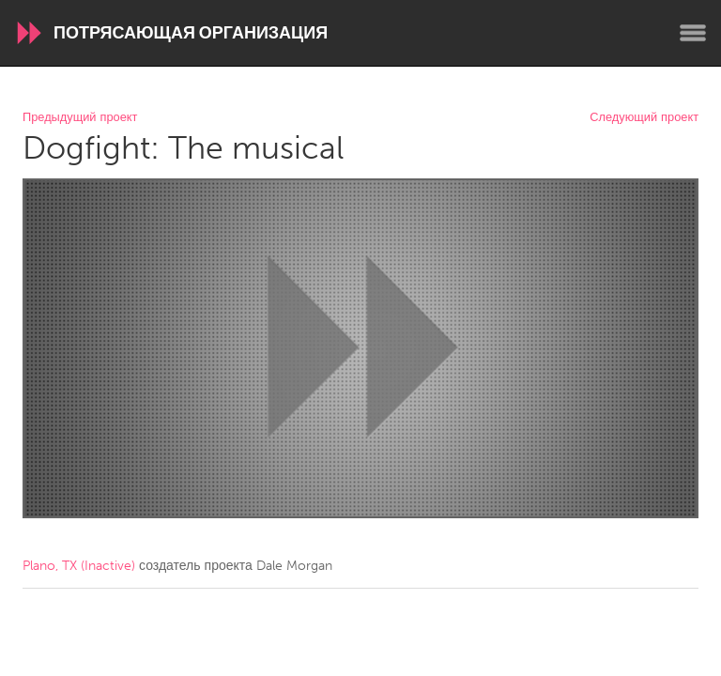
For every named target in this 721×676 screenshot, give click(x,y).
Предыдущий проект (80, 118)
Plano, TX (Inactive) (79, 566)
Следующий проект (644, 118)
